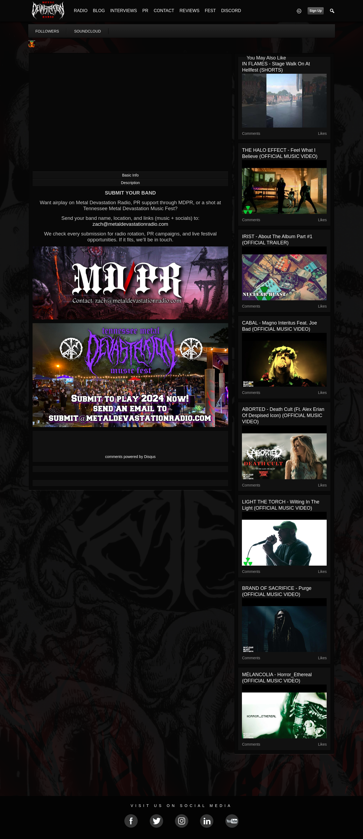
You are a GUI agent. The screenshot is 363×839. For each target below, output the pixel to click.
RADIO (81, 10)
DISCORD (231, 10)
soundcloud (87, 31)
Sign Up (315, 11)
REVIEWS (189, 10)
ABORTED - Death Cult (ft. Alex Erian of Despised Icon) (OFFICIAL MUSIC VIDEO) (283, 415)
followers (47, 31)
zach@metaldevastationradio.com (130, 224)
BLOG (99, 10)
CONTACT (164, 10)
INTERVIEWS (123, 10)
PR (145, 10)
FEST (210, 10)
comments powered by (130, 456)
